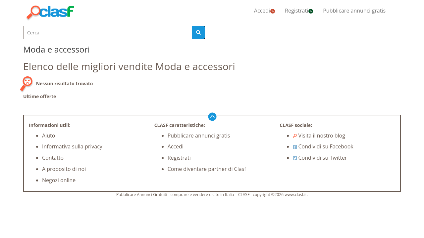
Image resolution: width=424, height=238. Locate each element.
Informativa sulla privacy (72, 146)
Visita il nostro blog (319, 135)
